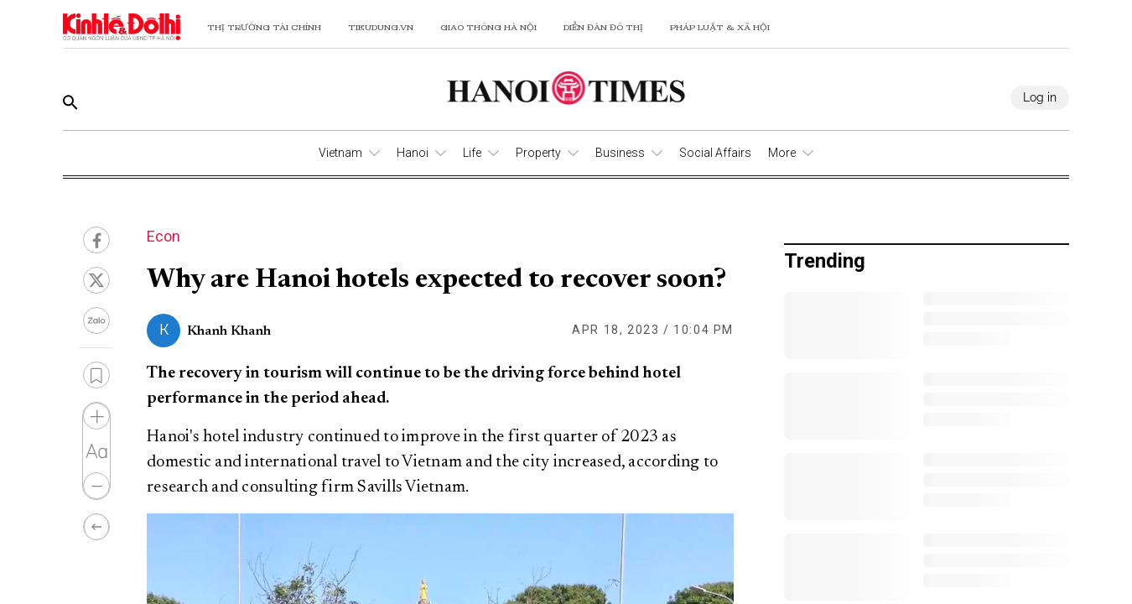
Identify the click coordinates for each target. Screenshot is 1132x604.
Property (538, 152)
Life (472, 152)
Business (620, 152)
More (782, 152)
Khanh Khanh (229, 331)
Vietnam (340, 152)
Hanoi (412, 152)
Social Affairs (715, 152)
